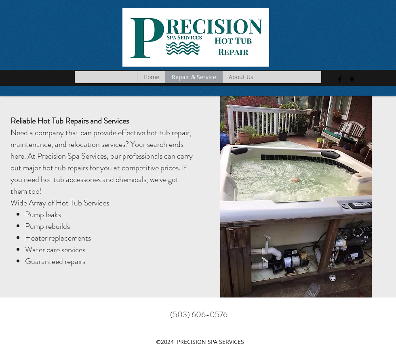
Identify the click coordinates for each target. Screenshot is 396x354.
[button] (383, 79)
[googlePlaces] (352, 79)
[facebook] (340, 79)
